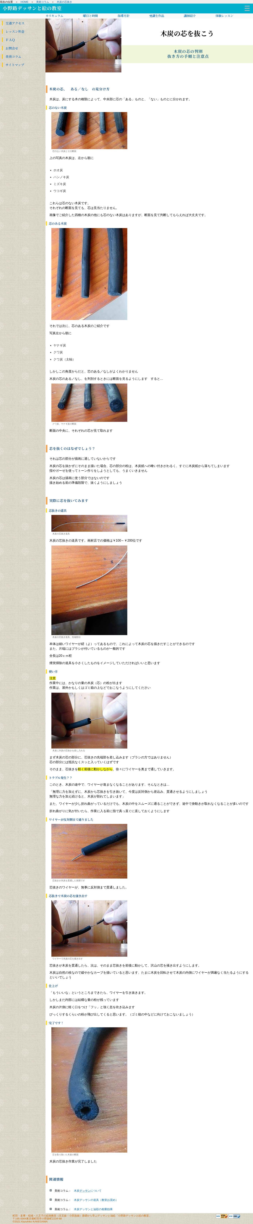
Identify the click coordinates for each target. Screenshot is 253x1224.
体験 (224, 16)
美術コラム (42, 1)
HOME (24, 1)
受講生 (156, 16)
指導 (123, 16)
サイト (13, 65)
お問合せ (10, 48)
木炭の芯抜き (64, 1)
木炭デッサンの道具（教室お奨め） (96, 1200)
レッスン (13, 31)
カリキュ (54, 16)
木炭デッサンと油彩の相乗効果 (93, 1209)
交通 (13, 23)
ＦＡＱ (8, 40)
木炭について (88, 1190)
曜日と (90, 16)
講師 (190, 16)
